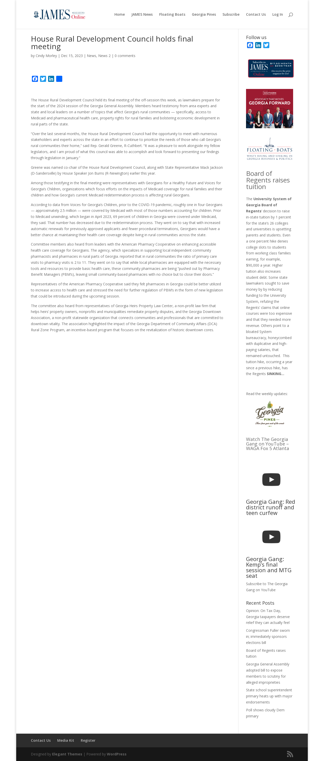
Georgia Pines (204, 15)
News (91, 55)
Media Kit (65, 740)
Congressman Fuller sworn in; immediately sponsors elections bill (268, 636)
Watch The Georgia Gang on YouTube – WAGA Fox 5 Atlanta (267, 443)
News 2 (104, 55)
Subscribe (230, 15)
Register (88, 740)
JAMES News (142, 15)
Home (119, 15)
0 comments (125, 55)
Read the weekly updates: (267, 393)
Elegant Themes (67, 754)
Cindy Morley (46, 55)
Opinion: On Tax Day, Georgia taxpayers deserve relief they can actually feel (268, 616)
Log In (277, 15)
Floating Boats (172, 15)
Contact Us (256, 15)
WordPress (117, 754)
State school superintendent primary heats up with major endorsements (269, 696)
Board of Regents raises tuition (268, 180)
